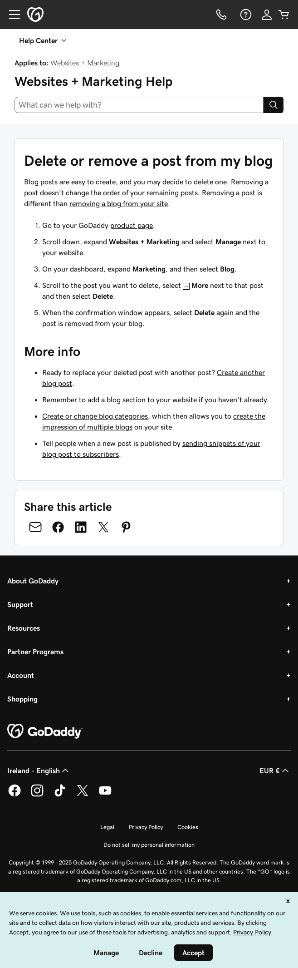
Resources (23, 628)
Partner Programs (35, 651)
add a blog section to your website (142, 399)
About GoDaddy (33, 580)
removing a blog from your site (118, 203)
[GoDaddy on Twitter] (82, 795)
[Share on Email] (35, 527)
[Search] (273, 105)
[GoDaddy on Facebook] (14, 795)
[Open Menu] (11, 14)
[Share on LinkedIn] (80, 527)
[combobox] (139, 105)
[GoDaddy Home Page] (45, 731)
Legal (107, 827)
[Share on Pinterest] (126, 527)
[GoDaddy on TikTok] (60, 795)
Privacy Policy (146, 827)
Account (20, 675)
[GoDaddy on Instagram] (37, 795)
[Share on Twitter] (103, 527)
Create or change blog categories (95, 416)
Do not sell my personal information (149, 845)
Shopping (22, 698)
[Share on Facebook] (58, 527)
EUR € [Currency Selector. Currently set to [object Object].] (275, 770)
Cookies (187, 827)
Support (20, 604)
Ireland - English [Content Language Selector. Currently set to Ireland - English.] (39, 770)
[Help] (245, 14)
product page (131, 225)
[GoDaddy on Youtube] (105, 795)
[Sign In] (266, 14)
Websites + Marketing (85, 62)
